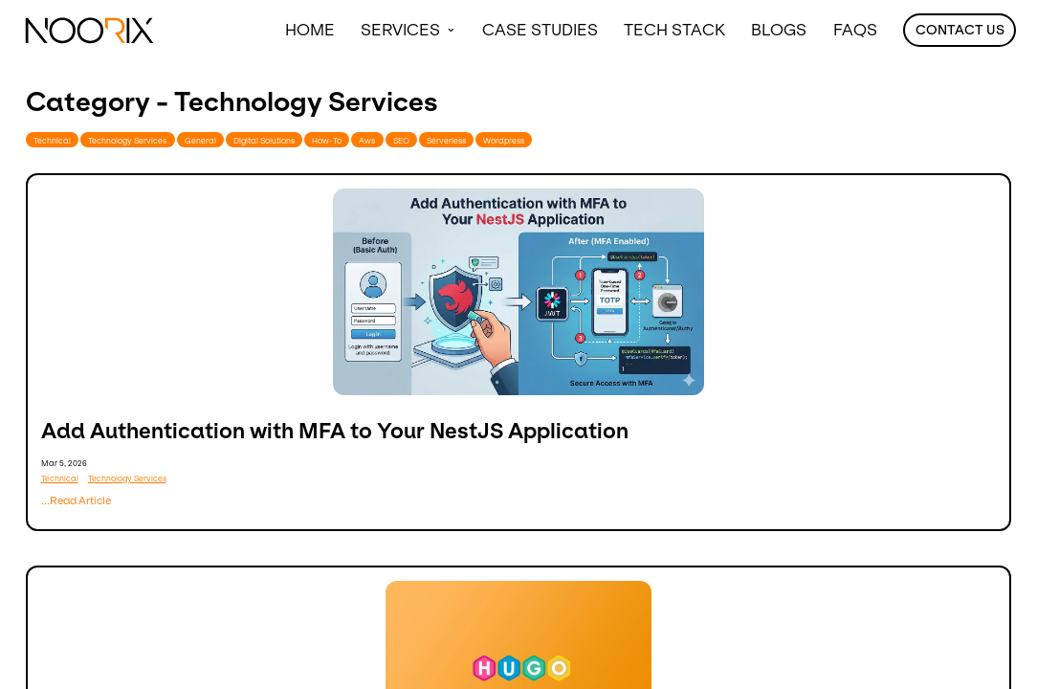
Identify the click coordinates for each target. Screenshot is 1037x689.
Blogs (778, 29)
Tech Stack (674, 29)
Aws (367, 140)
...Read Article (76, 500)
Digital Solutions (264, 140)
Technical (52, 140)
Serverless (446, 140)
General (200, 140)
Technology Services (127, 140)
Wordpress (503, 140)
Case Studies (540, 29)
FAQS (855, 29)
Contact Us (960, 29)
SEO (401, 140)
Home (310, 29)
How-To (327, 140)
